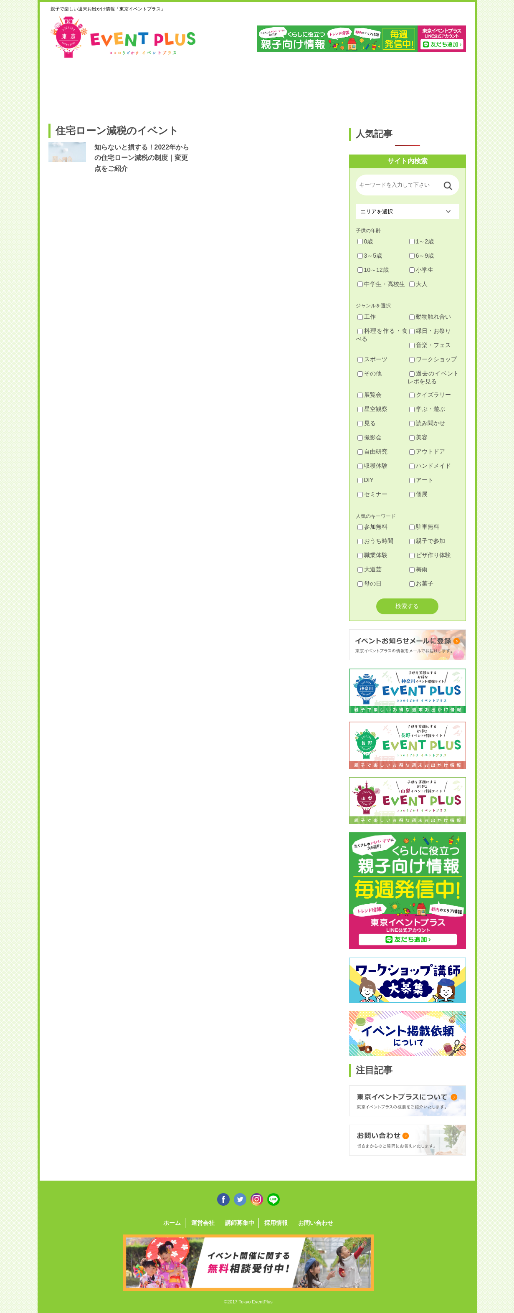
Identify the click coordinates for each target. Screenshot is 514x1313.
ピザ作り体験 (430, 555)
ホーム (172, 1222)
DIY (365, 480)
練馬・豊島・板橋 (123, 86)
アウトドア (427, 451)
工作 (366, 316)
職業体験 (372, 555)
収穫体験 (372, 465)
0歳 (365, 241)
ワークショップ (433, 359)
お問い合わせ (315, 1222)
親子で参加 (427, 540)
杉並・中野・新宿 (176, 86)
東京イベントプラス (124, 37)
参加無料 (372, 526)
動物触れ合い (430, 316)
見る (366, 423)
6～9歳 (421, 255)
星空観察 (372, 409)
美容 (418, 437)
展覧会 (369, 394)
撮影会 (369, 437)
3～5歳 (369, 255)
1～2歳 (421, 241)
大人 (418, 284)
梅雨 (418, 569)
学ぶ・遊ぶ (427, 409)
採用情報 (276, 1222)
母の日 (369, 583)
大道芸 (369, 569)
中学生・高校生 (381, 284)
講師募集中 (239, 1222)
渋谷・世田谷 (230, 86)
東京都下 (442, 86)
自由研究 (372, 451)
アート (421, 480)
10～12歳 (373, 269)
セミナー (372, 494)
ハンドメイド (430, 465)
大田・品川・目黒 (283, 86)
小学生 (421, 269)
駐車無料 (424, 526)
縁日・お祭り (430, 330)
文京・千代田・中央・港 (336, 86)
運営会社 (203, 1222)
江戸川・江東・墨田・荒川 (389, 86)
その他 (369, 373)
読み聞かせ (427, 423)
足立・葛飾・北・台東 (70, 86)
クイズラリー (430, 394)
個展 (418, 494)
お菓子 (421, 583)
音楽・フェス (430, 345)
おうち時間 (375, 540)
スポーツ (372, 359)
